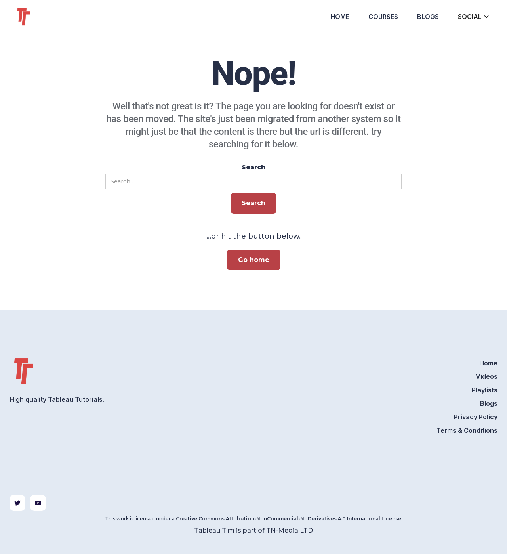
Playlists (484, 390)
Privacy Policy (475, 417)
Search (253, 167)
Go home (253, 260)
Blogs (428, 17)
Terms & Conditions (466, 430)
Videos (486, 376)
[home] (38, 17)
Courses (383, 17)
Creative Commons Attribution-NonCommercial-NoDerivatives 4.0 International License (288, 519)
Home (339, 17)
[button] (472, 16)
